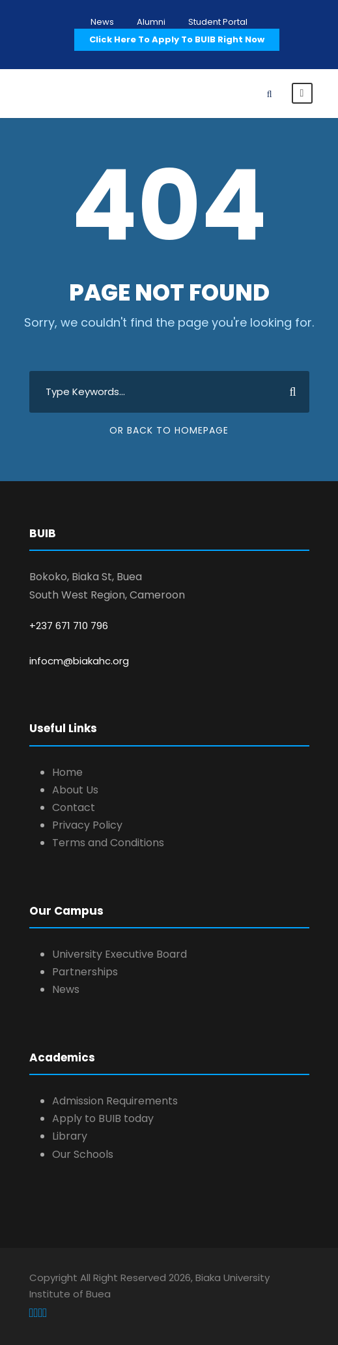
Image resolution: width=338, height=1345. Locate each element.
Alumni (151, 22)
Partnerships (85, 971)
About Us (75, 789)
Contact (73, 807)
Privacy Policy (87, 825)
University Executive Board (119, 954)
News (102, 22)
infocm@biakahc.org (79, 661)
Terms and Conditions (108, 842)
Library (69, 1136)
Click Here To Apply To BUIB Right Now (176, 39)
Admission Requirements (115, 1100)
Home (67, 772)
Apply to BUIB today (103, 1118)
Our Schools (82, 1154)
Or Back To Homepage (169, 430)
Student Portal (217, 22)
